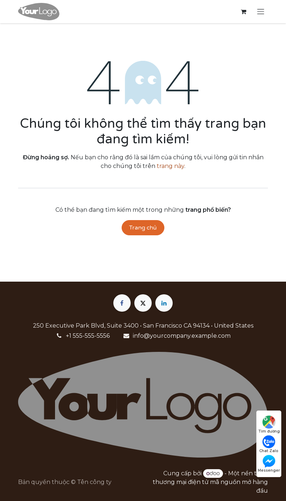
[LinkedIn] (164, 303)
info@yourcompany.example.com (182, 335)
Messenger (269, 464)
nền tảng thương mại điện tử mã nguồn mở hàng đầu (210, 482)
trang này (170, 166)
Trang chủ (143, 227)
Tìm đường (269, 425)
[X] (143, 303)
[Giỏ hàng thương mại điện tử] (243, 11)
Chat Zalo (268, 444)
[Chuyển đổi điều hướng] (260, 11)
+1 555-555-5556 (88, 335)
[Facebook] (122, 303)
